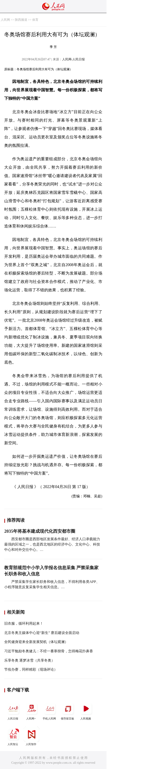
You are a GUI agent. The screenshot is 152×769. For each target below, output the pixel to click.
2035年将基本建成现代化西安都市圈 (39, 531)
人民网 (5, 19)
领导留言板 (68, 710)
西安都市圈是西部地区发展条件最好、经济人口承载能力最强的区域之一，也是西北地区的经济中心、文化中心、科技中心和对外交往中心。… (52, 544)
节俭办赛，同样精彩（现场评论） (30, 669)
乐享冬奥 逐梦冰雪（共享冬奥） (29, 660)
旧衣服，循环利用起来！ (23, 623)
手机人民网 (49, 710)
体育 (35, 19)
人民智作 (31, 736)
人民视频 (86, 710)
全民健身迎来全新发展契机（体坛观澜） (36, 642)
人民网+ (31, 710)
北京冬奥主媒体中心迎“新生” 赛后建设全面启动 (41, 633)
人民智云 (13, 736)
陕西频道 (21, 19)
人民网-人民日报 (73, 59)
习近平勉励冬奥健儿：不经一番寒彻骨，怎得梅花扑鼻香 (48, 651)
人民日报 (13, 710)
